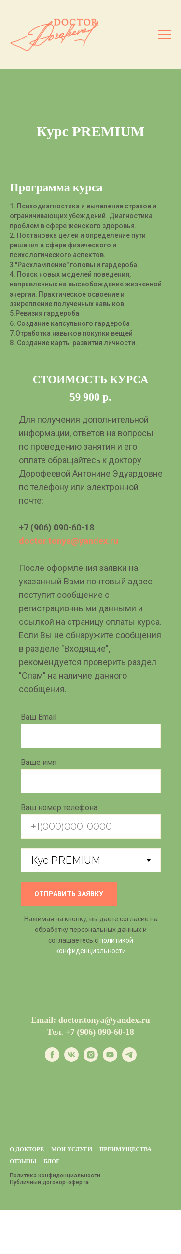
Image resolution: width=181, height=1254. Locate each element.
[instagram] (91, 1059)
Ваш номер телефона (59, 807)
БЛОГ (51, 1161)
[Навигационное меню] (164, 34)
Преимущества (125, 1149)
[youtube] (110, 1059)
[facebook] (52, 1059)
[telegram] (129, 1059)
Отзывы (23, 1161)
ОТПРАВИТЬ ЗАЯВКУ (68, 894)
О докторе (27, 1149)
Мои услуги (71, 1149)
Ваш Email (38, 717)
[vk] (71, 1059)
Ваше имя (38, 762)
